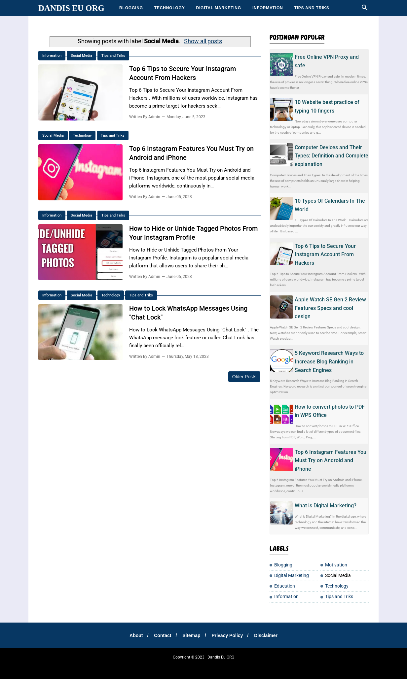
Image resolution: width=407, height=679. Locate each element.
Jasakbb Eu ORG (318, 665)
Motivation (336, 565)
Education (284, 586)
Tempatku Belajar (132, 665)
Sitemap (191, 635)
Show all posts (203, 41)
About (136, 635)
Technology (169, 8)
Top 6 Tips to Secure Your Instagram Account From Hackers (325, 254)
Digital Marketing (218, 8)
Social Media (81, 55)
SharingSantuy (103, 665)
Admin (154, 116)
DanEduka (187, 665)
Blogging (131, 8)
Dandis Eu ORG (71, 8)
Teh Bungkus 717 (245, 665)
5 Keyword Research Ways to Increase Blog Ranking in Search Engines (329, 361)
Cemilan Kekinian (213, 665)
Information (267, 8)
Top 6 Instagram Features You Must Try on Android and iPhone (330, 460)
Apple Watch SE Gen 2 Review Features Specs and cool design (330, 308)
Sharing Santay (163, 665)
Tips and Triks (311, 8)
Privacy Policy (227, 635)
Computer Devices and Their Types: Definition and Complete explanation (331, 155)
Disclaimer (266, 635)
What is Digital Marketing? (325, 505)
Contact (162, 635)
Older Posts (244, 376)
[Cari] (365, 9)
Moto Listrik (291, 665)
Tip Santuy (270, 665)
